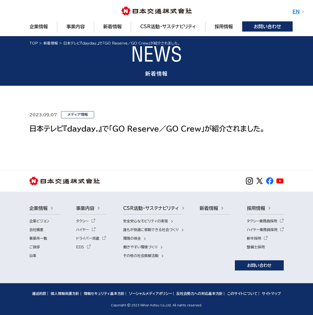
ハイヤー (82, 230)
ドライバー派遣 (87, 238)
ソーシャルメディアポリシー (150, 293)
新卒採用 (254, 238)
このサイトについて (242, 293)
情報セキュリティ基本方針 (104, 293)
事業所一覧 (38, 238)
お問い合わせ (259, 265)
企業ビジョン (39, 221)
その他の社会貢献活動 (141, 255)
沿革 (32, 255)
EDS (80, 247)
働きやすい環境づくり (140, 247)
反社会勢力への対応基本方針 (199, 293)
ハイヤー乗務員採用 (262, 230)
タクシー (82, 221)
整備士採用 (256, 247)
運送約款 (39, 293)
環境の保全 (132, 238)
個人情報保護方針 (65, 293)
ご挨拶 (34, 247)
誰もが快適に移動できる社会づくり (151, 230)
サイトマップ (271, 293)
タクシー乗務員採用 (262, 221)
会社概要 (36, 230)
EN (296, 11)
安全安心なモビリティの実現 (145, 221)
